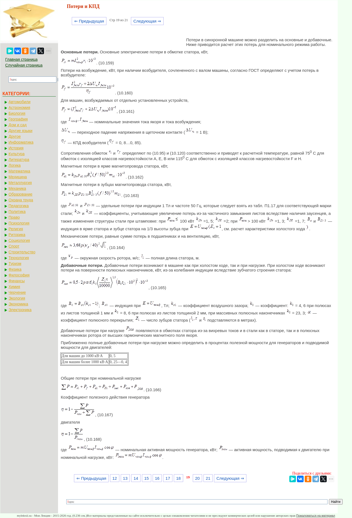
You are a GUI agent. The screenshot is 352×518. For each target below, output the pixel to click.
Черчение (17, 292)
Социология (19, 240)
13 (125, 478)
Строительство (22, 252)
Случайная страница (24, 65)
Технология (19, 258)
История (16, 148)
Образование (20, 194)
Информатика (21, 142)
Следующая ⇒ (147, 21)
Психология (19, 223)
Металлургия (20, 182)
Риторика (17, 234)
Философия (19, 275)
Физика (15, 269)
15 (146, 478)
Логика (15, 165)
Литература (19, 159)
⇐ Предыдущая (89, 21)
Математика (19, 171)
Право (14, 217)
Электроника (20, 310)
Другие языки (20, 130)
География (18, 119)
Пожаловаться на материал (315, 515)
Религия (16, 229)
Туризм (15, 263)
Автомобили (20, 102)
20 (197, 478)
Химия (14, 286)
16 (157, 478)
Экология (17, 298)
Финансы (17, 281)
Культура (16, 154)
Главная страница (21, 59)
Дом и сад (18, 125)
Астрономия (19, 107)
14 (136, 478)
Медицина (18, 177)
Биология (17, 113)
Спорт (14, 246)
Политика (17, 211)
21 (208, 478)
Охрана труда (21, 200)
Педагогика (19, 206)
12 (114, 478)
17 (168, 478)
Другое (15, 136)
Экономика (18, 304)
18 (178, 478)
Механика (17, 188)
